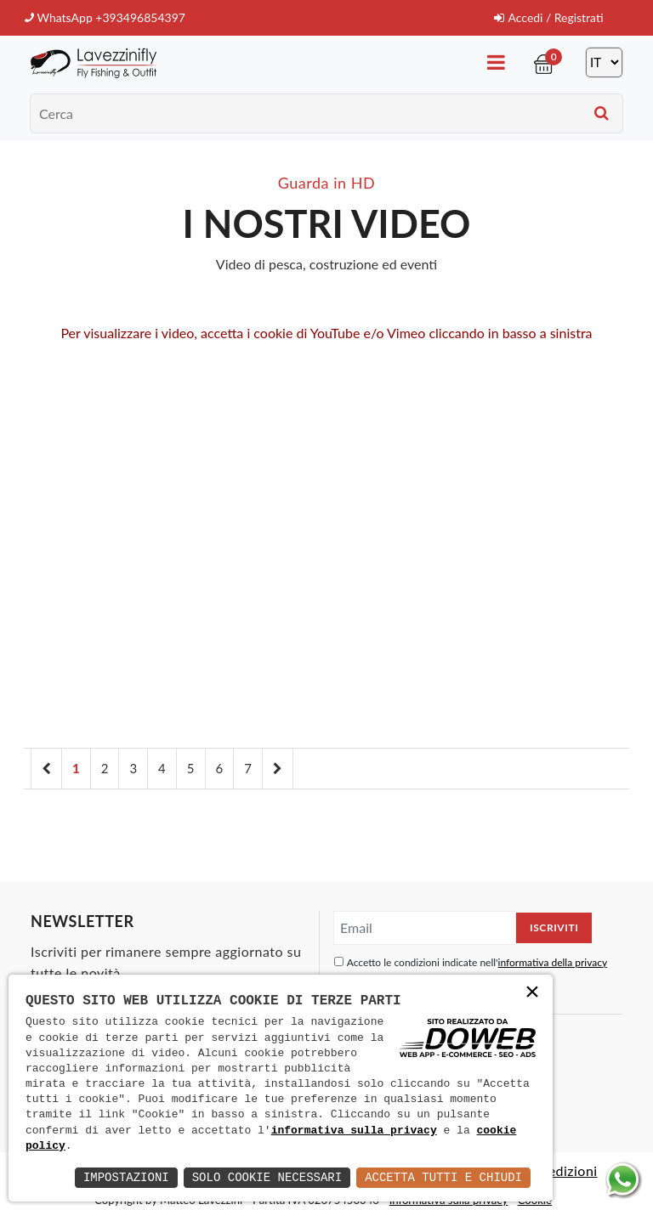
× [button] (532, 993)
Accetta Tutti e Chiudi (443, 1177)
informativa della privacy (553, 961)
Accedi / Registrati (548, 17)
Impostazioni (126, 1177)
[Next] (277, 768)
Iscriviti (554, 926)
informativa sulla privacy (354, 1131)
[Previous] (46, 768)
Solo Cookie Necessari (267, 1177)
